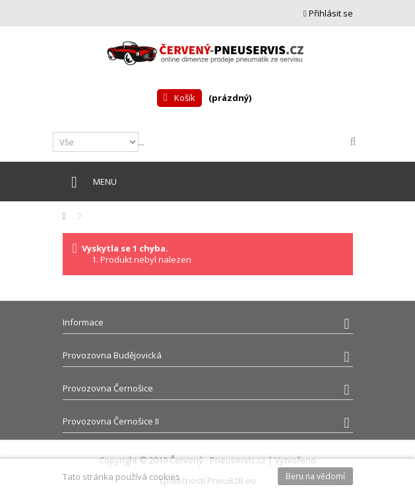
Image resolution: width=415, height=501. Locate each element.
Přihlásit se (328, 13)
